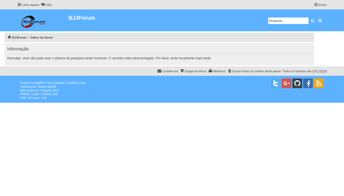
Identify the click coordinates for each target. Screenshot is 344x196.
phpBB (39, 82)
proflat (30, 90)
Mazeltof (47, 90)
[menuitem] (46, 5)
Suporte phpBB (47, 86)
